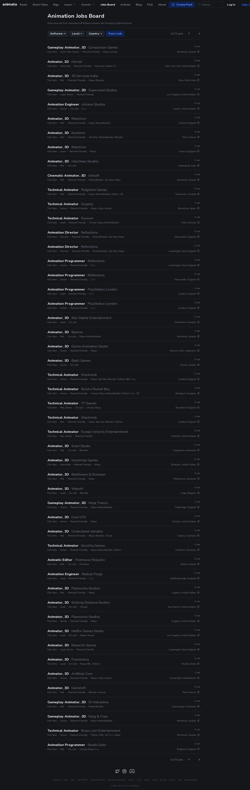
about (147, 779)
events (131, 779)
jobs (139, 779)
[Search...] (209, 4)
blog (155, 779)
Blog (139, 5)
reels (65, 779)
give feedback (190, 779)
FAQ (150, 5)
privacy (163, 779)
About (162, 5)
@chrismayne (125, 23)
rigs (73, 779)
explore (56, 779)
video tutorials (97, 779)
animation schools (116, 779)
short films (82, 779)
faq (179, 779)
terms (172, 779)
